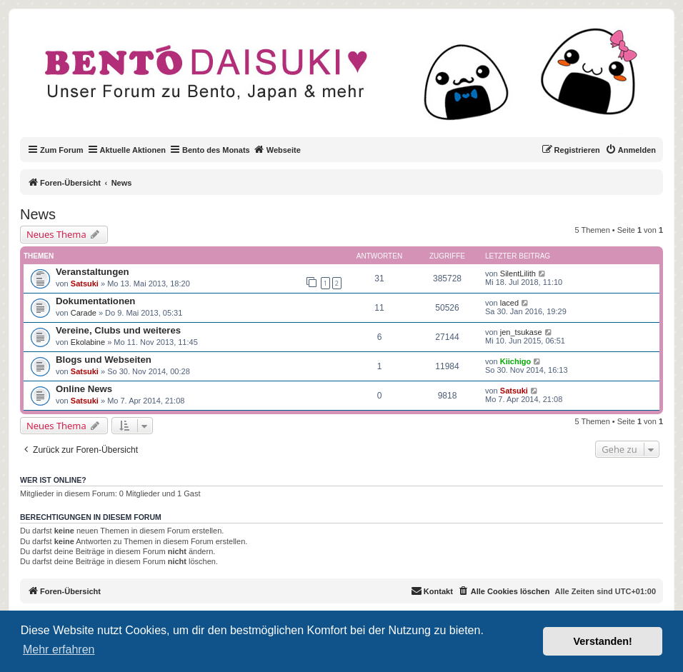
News (38, 214)
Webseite (277, 149)
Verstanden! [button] (603, 641)
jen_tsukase (521, 332)
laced (509, 303)
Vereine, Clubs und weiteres (118, 330)
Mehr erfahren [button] (59, 649)
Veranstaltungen (92, 271)
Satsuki (85, 283)
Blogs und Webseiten (103, 359)
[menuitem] (630, 150)
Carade (83, 313)
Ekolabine (88, 342)
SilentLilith (518, 273)
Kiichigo (515, 361)
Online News (84, 388)
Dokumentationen (95, 301)
